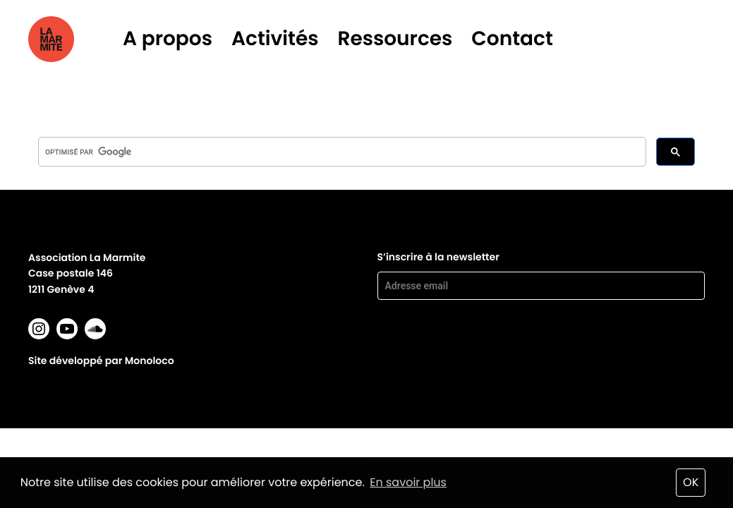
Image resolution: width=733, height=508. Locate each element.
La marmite (71, 39)
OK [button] (690, 482)
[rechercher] (340, 152)
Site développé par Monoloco (101, 360)
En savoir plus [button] (408, 482)
